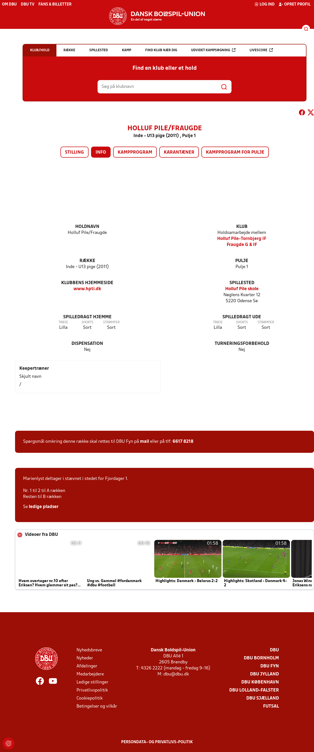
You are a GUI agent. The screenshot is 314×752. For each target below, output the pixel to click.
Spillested (241, 283)
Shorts (87, 322)
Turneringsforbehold (242, 344)
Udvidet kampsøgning (213, 50)
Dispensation (87, 344)
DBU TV (27, 4)
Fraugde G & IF (242, 245)
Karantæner (179, 152)
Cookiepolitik (89, 698)
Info (101, 152)
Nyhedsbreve (89, 650)
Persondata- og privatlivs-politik (157, 742)
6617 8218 (183, 442)
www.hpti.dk (87, 289)
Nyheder (84, 658)
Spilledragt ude (241, 317)
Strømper (111, 322)
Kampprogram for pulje (235, 152)
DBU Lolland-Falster (254, 690)
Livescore (261, 50)
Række (87, 261)
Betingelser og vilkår (96, 706)
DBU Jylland (264, 674)
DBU (274, 650)
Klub (242, 227)
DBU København (260, 682)
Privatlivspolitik (92, 690)
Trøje (63, 322)
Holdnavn (87, 227)
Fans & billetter (54, 4)
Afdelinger (86, 666)
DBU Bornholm (261, 658)
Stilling (74, 152)
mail (144, 442)
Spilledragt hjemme (87, 317)
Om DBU (9, 4)
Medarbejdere (90, 674)
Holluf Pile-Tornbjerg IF (241, 239)
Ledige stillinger (92, 682)
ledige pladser (43, 507)
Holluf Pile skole (242, 289)
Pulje (241, 261)
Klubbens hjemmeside (87, 283)
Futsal (271, 706)
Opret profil (294, 4)
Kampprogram (135, 152)
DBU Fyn (269, 666)
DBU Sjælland (262, 698)
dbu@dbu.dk (176, 674)
